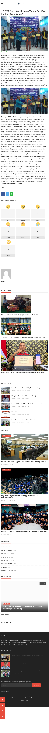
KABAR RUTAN (17, 52)
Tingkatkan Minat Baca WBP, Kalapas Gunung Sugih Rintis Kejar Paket (23, 337)
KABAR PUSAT (5, 547)
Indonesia (6, 691)
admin (3, 281)
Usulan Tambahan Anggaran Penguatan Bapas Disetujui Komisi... (24, 462)
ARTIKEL (4, 567)
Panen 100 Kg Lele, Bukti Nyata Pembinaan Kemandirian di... (29, 404)
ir (1, 464)
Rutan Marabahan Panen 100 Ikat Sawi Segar (24, 420)
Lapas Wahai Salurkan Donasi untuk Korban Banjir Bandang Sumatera (23, 372)
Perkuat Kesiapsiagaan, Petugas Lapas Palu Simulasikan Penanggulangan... (26, 672)
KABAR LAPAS (5, 554)
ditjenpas (14, 390)
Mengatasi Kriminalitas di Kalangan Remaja (24, 396)
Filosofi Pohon (16, 412)
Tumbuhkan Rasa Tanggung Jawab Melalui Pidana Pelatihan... (28, 663)
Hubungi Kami (24, 700)
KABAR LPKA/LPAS (7, 570)
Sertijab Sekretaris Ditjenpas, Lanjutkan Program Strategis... (27, 655)
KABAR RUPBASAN (7, 564)
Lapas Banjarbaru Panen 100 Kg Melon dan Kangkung (27, 388)
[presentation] (41, 583)
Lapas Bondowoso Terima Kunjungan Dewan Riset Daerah (19, 315)
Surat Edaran (6, 603)
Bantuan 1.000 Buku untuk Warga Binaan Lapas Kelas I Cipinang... (24, 531)
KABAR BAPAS (5, 560)
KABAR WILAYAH (6, 550)
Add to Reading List (6, 52)
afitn (2, 500)
